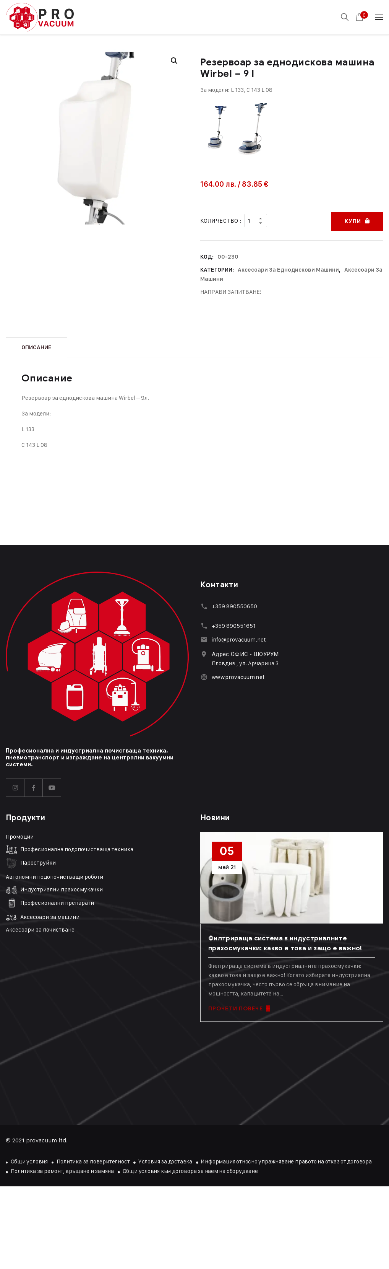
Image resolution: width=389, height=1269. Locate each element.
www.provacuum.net (238, 676)
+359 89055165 (232, 624)
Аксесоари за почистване (40, 928)
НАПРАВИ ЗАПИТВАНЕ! (230, 290)
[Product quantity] (255, 220)
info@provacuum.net (239, 638)
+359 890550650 (234, 605)
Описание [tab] (36, 346)
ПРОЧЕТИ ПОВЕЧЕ (239, 1007)
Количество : (220, 220)
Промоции (20, 835)
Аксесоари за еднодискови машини (288, 268)
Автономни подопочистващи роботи (54, 875)
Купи (353, 220)
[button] (174, 61)
